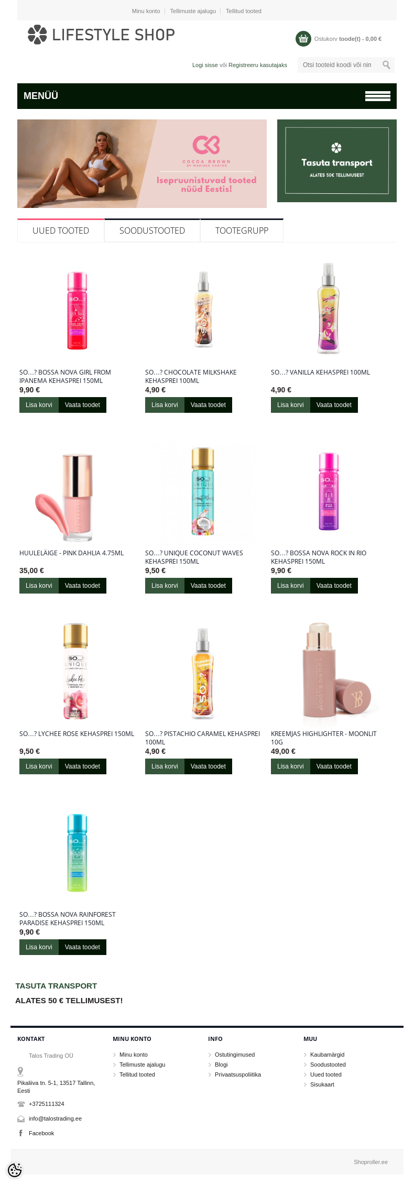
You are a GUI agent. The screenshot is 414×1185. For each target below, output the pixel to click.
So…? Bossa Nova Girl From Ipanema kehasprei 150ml (65, 376)
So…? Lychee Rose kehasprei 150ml (76, 734)
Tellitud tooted (244, 11)
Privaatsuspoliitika (238, 1074)
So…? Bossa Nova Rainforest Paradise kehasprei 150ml (67, 918)
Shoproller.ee (371, 1162)
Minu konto (146, 11)
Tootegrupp (241, 230)
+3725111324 (46, 1104)
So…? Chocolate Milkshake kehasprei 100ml (191, 376)
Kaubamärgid (327, 1054)
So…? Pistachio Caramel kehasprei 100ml (202, 738)
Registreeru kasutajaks (257, 65)
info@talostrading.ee (55, 1118)
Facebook (41, 1133)
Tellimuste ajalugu (193, 11)
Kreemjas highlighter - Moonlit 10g (324, 738)
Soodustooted (152, 230)
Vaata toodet (82, 405)
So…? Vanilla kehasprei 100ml (320, 372)
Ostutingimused (235, 1054)
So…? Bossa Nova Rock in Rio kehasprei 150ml (318, 557)
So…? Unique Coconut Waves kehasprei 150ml (194, 557)
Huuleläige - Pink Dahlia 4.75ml (71, 553)
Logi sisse (205, 65)
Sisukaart (322, 1084)
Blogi (221, 1064)
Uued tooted (60, 230)
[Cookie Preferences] (14, 1170)
